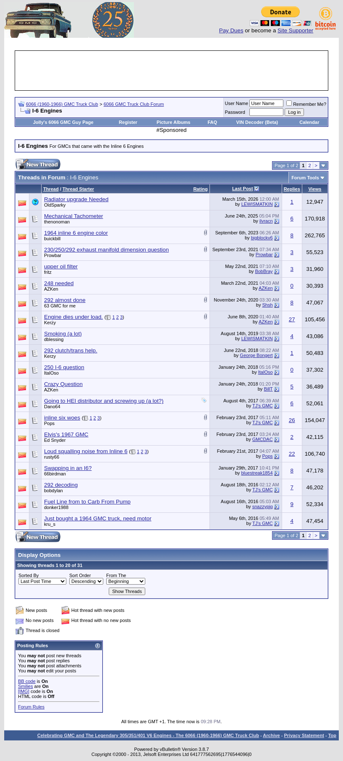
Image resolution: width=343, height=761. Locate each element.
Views (314, 189)
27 (292, 319)
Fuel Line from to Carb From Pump (87, 502)
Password (235, 112)
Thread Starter (78, 189)
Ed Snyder (54, 440)
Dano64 (52, 406)
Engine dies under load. (73, 317)
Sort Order (80, 575)
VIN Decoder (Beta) (257, 122)
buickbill (52, 238)
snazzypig (262, 506)
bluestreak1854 (256, 472)
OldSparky (54, 204)
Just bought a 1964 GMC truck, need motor (98, 518)
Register (128, 122)
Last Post (242, 188)
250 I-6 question (64, 367)
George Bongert (256, 355)
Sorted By (28, 575)
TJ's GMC (262, 405)
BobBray (263, 271)
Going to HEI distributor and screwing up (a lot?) (103, 401)
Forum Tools (305, 177)
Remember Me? (306, 104)
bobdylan (53, 490)
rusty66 (51, 456)
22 (292, 454)
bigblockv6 (262, 237)
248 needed (58, 283)
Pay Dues (231, 30)
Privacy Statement (304, 735)
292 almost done (65, 300)
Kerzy (50, 322)
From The (116, 575)
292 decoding (61, 485)
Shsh (267, 304)
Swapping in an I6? (68, 468)
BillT (268, 388)
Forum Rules (31, 706)
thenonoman (57, 221)
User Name (237, 103)
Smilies (25, 686)
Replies (292, 189)
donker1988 (56, 507)
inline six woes (62, 418)
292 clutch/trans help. (70, 350)
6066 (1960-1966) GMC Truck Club (62, 104)
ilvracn (266, 220)
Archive (271, 735)
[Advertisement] (172, 70)
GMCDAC (262, 439)
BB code (27, 681)
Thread (51, 189)
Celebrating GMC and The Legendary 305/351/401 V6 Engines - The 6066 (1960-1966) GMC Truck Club (148, 735)
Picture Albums (173, 122)
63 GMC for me (60, 305)
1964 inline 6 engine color (76, 233)
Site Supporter (295, 30)
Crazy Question (63, 384)
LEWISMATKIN (257, 204)
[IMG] (23, 691)
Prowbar (52, 255)
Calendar (309, 122)
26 (292, 420)
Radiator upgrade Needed (76, 199)
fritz (48, 272)
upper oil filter (61, 266)
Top (332, 735)
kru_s (49, 524)
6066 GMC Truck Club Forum (134, 104)
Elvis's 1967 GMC (66, 434)
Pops (49, 423)
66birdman (55, 473)
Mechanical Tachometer (73, 216)
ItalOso (51, 372)
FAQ (212, 122)
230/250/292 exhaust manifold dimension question (106, 250)
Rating (200, 189)
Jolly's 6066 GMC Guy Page (63, 122)
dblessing (53, 339)
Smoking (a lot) (63, 334)
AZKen (51, 288)
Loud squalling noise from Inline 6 (86, 451)
